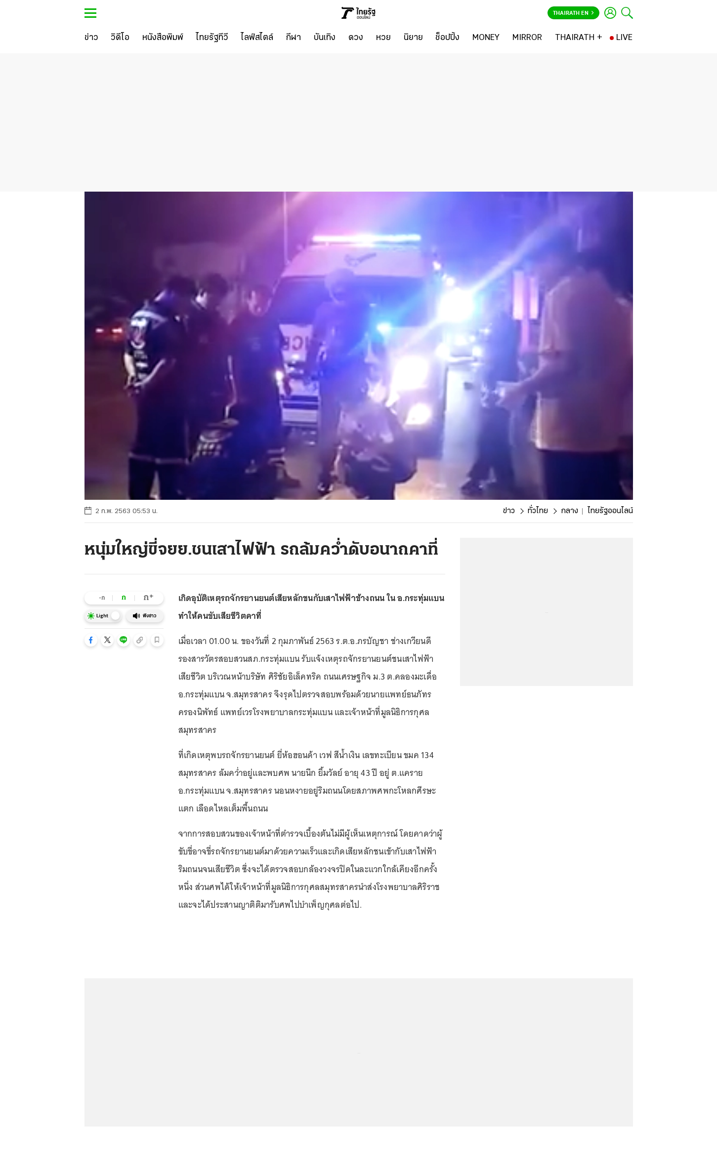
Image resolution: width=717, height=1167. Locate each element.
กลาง (569, 511)
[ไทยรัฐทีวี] (212, 38)
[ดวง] (355, 38)
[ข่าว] (91, 38)
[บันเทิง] (325, 38)
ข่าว (509, 511)
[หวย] (383, 38)
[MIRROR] (527, 38)
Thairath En (573, 13)
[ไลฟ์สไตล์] (257, 38)
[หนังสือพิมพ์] (162, 38)
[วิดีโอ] (120, 38)
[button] (90, 640)
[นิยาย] (413, 38)
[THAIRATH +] (578, 38)
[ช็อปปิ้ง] (447, 38)
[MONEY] (486, 38)
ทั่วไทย (538, 511)
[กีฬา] (293, 38)
